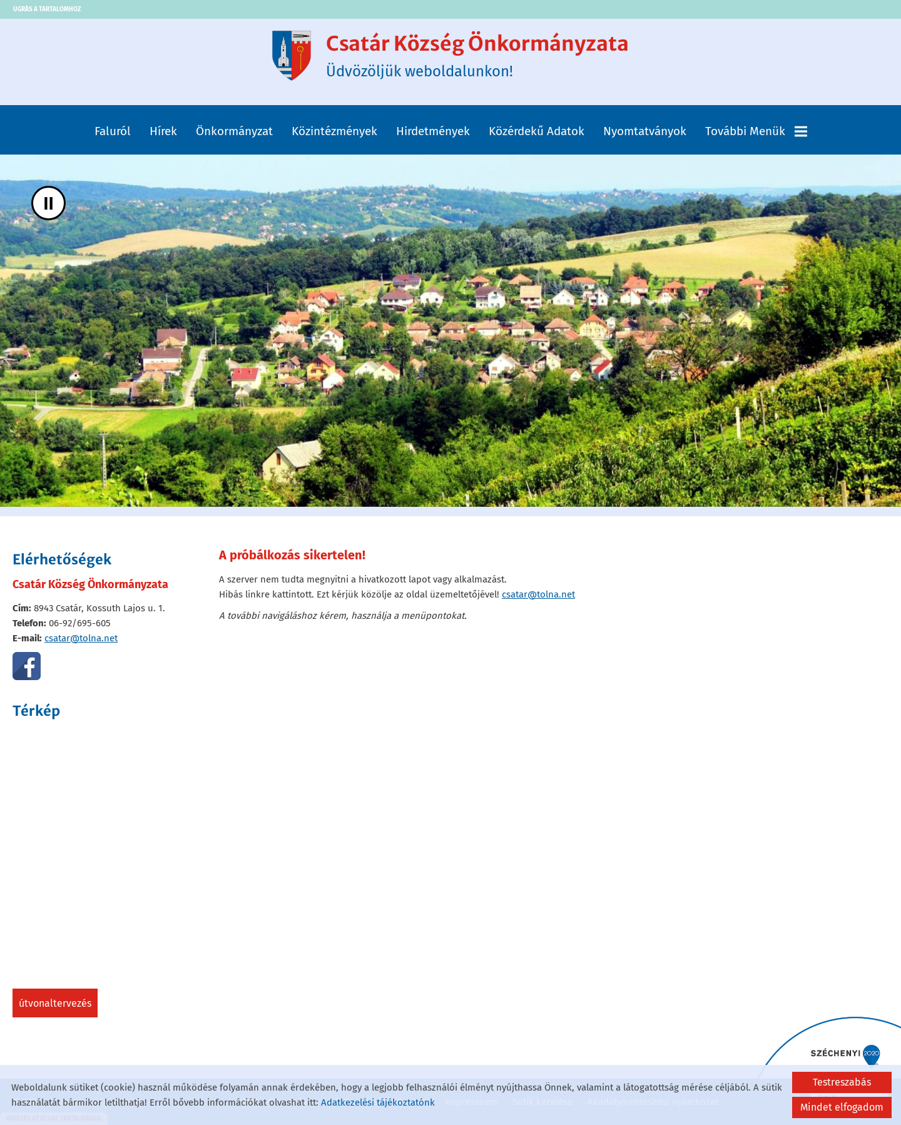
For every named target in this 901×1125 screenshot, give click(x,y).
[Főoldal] (291, 56)
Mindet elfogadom (841, 1107)
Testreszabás (842, 1082)
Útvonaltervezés (55, 1003)
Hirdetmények (433, 131)
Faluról (112, 131)
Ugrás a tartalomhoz (47, 9)
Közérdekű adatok (536, 131)
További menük (756, 131)
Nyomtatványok (644, 131)
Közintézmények (334, 131)
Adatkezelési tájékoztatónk (378, 1102)
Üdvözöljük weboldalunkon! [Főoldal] (477, 55)
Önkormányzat (234, 131)
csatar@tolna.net (81, 638)
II (48, 203)
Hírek (163, 131)
